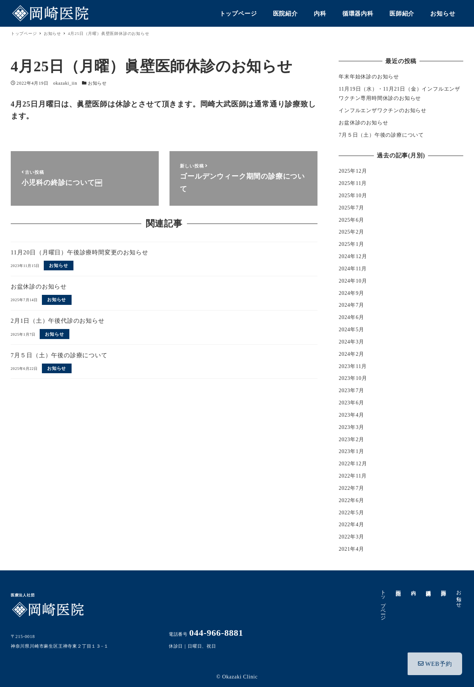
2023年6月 (351, 403)
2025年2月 (351, 232)
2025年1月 (351, 244)
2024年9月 (351, 293)
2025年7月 (351, 208)
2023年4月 (351, 415)
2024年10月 (353, 281)
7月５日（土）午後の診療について (381, 135)
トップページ (383, 602)
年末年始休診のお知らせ (369, 76)
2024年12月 (353, 256)
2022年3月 (351, 537)
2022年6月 (351, 500)
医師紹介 (444, 586)
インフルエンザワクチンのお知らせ (383, 110)
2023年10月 (353, 378)
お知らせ (97, 83)
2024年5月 (351, 329)
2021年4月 (351, 549)
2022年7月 (351, 488)
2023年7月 (351, 390)
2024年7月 (351, 305)
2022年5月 (351, 512)
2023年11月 (353, 366)
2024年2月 (351, 354)
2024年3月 (351, 342)
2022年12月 (353, 463)
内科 (413, 586)
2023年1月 (351, 451)
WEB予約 (435, 660)
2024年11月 (353, 268)
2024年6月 (351, 317)
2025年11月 (353, 183)
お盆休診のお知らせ (363, 123)
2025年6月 (351, 220)
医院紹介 (398, 586)
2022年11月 (353, 476)
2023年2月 (351, 439)
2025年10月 (353, 195)
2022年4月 (351, 524)
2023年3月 (351, 427)
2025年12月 (353, 171)
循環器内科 (428, 587)
